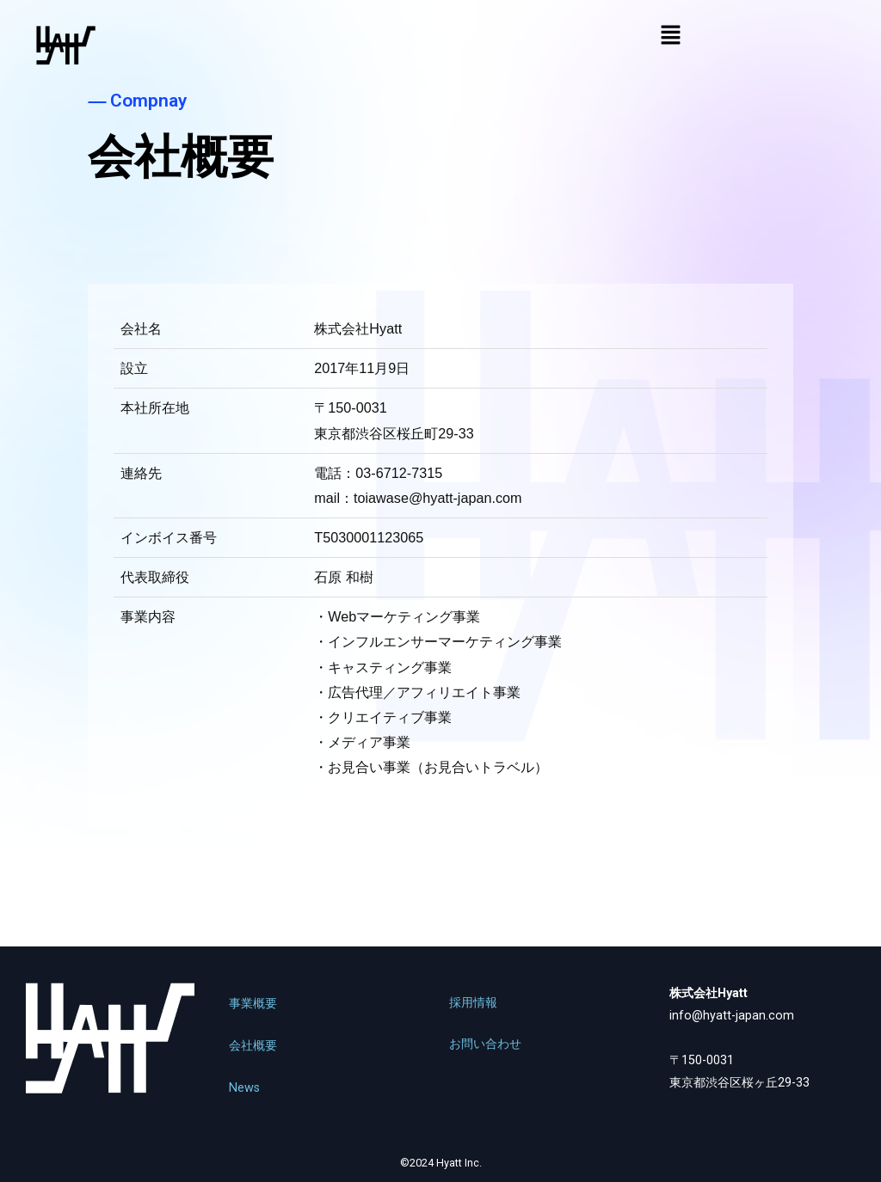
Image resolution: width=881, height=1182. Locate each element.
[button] (670, 36)
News (244, 1088)
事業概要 (253, 1003)
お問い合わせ (485, 1044)
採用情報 (473, 1002)
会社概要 (253, 1045)
